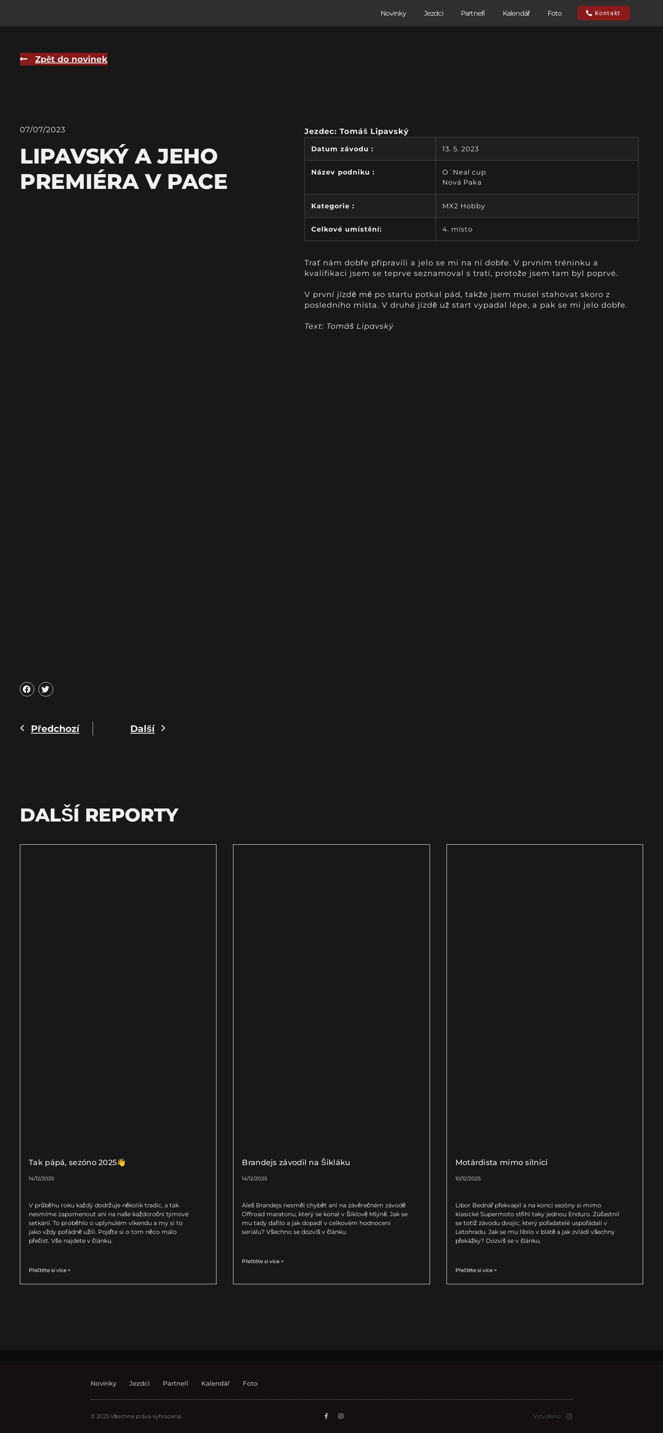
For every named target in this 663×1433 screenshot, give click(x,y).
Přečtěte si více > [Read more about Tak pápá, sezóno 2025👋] (50, 1270)
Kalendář (516, 13)
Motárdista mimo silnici (501, 1162)
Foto (555, 13)
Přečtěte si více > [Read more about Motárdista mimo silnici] (476, 1270)
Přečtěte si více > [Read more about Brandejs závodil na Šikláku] (263, 1261)
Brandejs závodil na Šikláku (296, 1162)
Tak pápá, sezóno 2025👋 (77, 1162)
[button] (27, 689)
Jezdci (433, 13)
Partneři (473, 13)
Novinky (393, 13)
